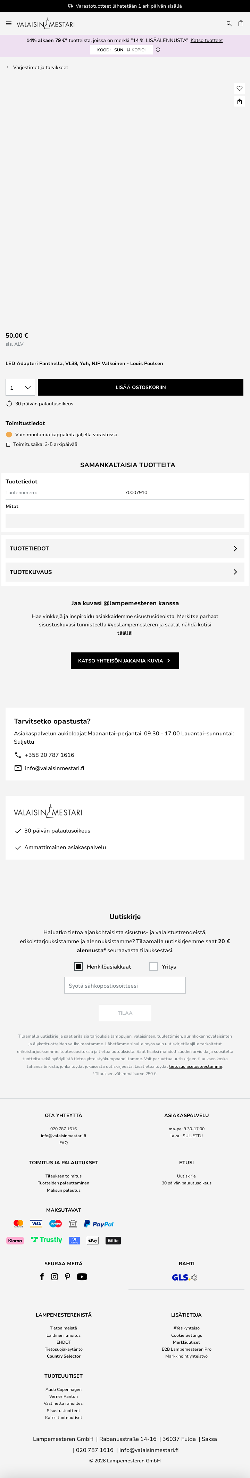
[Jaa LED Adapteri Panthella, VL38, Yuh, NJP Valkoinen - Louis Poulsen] (239, 101)
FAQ (63, 1142)
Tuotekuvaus (31, 572)
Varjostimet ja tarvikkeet (40, 67)
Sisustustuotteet (63, 1410)
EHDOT (63, 1342)
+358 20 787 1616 (49, 754)
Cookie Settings (186, 1335)
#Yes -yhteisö (187, 1328)
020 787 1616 (63, 1128)
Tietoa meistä (63, 1328)
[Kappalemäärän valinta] (20, 387)
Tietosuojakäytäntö (64, 1349)
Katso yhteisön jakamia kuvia (120, 660)
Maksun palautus (64, 1190)
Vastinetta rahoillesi (64, 1403)
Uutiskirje (186, 1176)
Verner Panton (63, 1396)
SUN (121, 49)
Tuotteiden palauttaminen (63, 1182)
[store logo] (50, 23)
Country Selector (64, 1356)
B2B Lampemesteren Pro (186, 1349)
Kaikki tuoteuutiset (63, 1417)
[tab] (64, 1129)
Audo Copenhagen (63, 1389)
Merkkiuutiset (186, 1342)
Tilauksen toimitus (63, 1176)
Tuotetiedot (29, 548)
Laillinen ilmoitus (64, 1335)
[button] (239, 88)
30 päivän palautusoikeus (186, 1182)
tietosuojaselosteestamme (195, 1066)
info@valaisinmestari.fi (54, 767)
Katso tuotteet (207, 40)
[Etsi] (229, 23)
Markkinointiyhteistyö (186, 1356)
